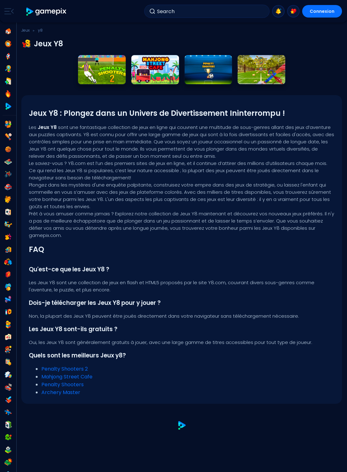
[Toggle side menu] (8, 11)
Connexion (322, 11)
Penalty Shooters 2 (64, 368)
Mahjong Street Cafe (66, 376)
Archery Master (60, 392)
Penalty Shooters (62, 384)
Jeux (25, 30)
